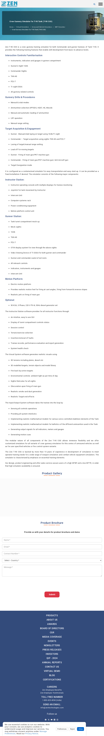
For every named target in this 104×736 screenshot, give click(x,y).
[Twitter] (48, 720)
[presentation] (23, 584)
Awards (52, 624)
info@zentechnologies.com (52, 708)
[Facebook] (46, 720)
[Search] (94, 4)
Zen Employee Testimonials (52, 693)
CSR (52, 632)
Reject (72, 729)
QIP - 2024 (52, 658)
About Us (52, 619)
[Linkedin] (54, 720)
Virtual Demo (52, 671)
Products (52, 615)
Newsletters (52, 645)
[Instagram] (57, 720)
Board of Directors (52, 628)
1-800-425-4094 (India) (52, 700)
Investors (52, 654)
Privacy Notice (31, 733)
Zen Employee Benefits (52, 690)
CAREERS (52, 687)
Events (52, 641)
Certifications (52, 679)
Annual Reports (52, 662)
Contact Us (52, 666)
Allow (80, 729)
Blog (52, 675)
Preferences (62, 729)
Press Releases (52, 649)
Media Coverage (52, 637)
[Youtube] (51, 720)
